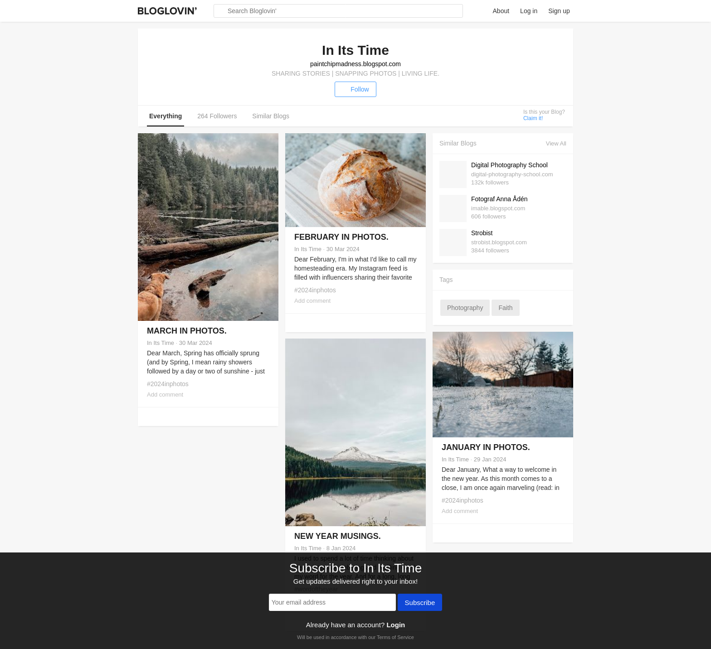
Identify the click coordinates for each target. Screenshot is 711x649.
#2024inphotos (168, 383)
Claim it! (533, 118)
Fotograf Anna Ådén (499, 199)
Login (395, 625)
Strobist (481, 233)
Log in (528, 11)
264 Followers (217, 116)
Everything (165, 116)
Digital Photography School (509, 165)
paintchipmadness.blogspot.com (355, 64)
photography (465, 307)
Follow (355, 89)
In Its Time (160, 342)
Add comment (165, 394)
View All (556, 143)
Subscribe (420, 603)
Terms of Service (395, 637)
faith (505, 307)
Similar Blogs (270, 116)
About (501, 11)
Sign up (559, 11)
